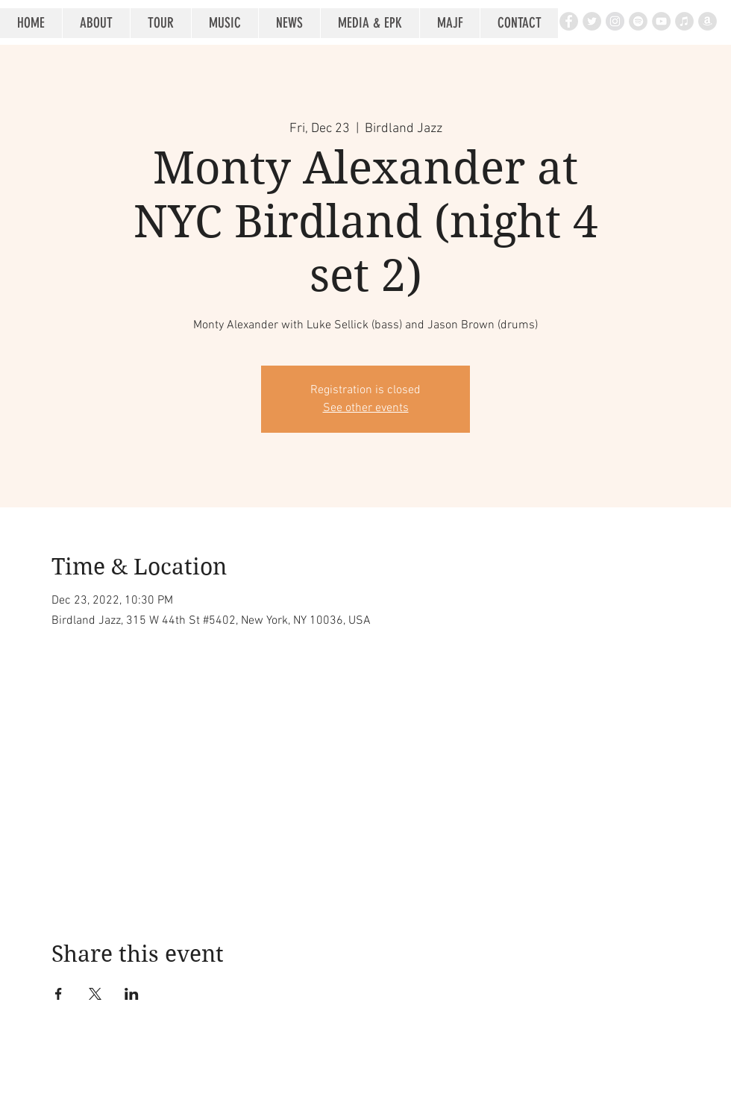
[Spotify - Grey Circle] (638, 21)
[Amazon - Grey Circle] (707, 21)
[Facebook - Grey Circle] (568, 21)
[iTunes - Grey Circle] (684, 21)
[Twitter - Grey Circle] (592, 21)
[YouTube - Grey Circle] (661, 21)
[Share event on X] (95, 994)
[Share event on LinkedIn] (132, 994)
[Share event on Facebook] (58, 994)
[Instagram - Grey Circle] (615, 21)
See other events (366, 408)
